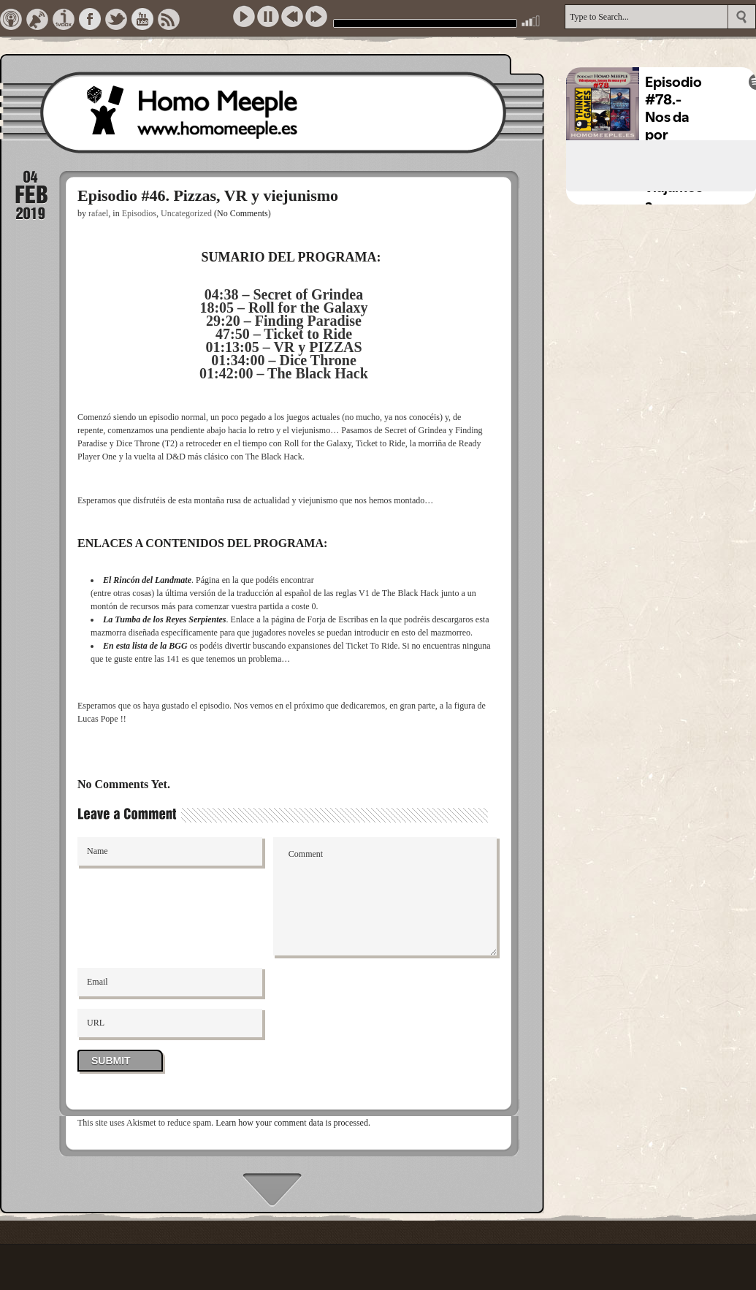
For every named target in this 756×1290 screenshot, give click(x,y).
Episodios (139, 213)
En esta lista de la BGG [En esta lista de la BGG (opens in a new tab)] (145, 646)
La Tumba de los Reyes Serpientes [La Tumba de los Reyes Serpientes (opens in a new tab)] (164, 619)
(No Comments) (242, 213)
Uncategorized (186, 213)
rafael (98, 213)
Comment (385, 896)
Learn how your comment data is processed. (292, 1123)
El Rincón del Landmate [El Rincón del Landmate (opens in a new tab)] (147, 580)
